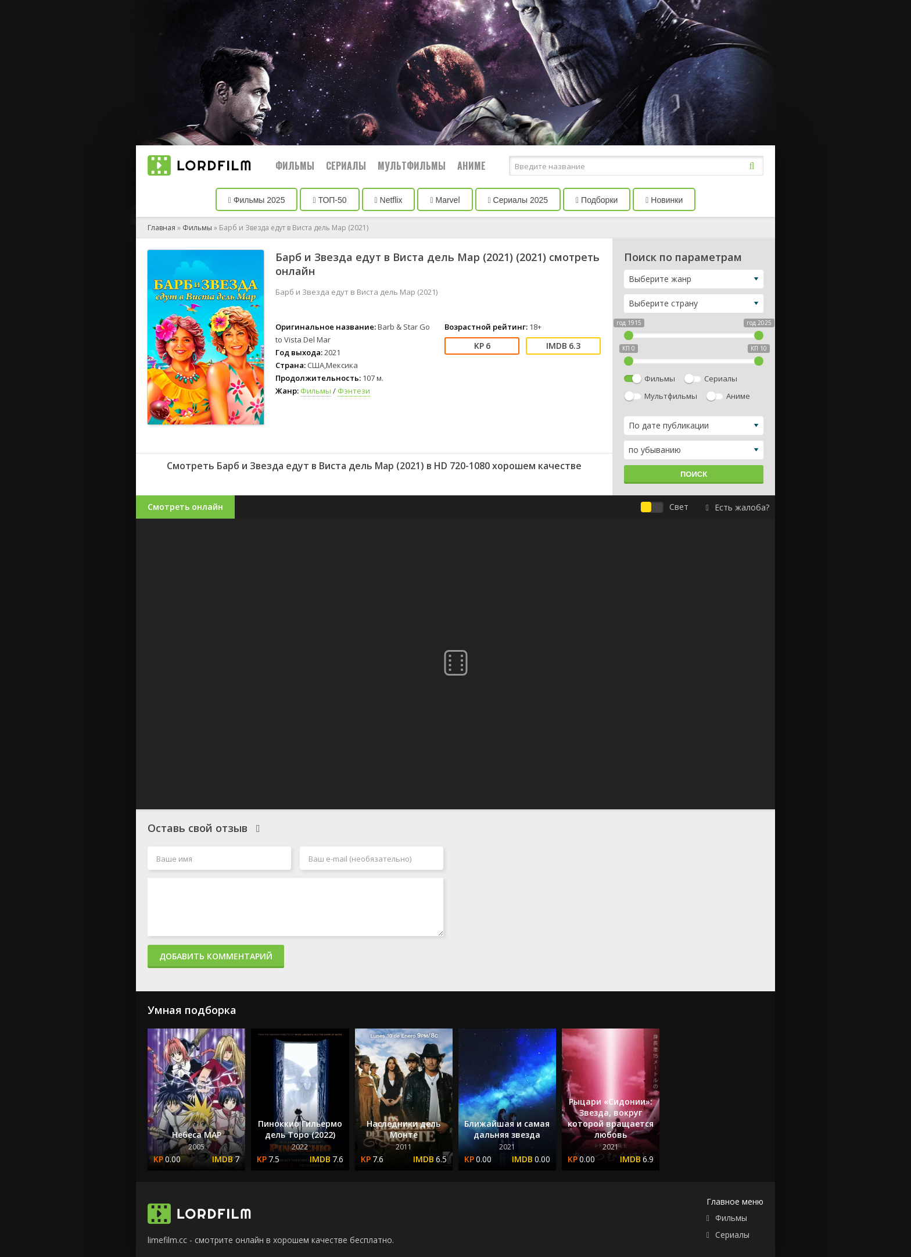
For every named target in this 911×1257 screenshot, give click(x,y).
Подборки (597, 200)
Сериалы (346, 166)
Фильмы (294, 166)
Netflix (389, 200)
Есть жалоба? (737, 507)
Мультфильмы (412, 166)
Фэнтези (354, 390)
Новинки (664, 200)
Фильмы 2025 (256, 200)
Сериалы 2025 (518, 200)
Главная (161, 228)
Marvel (445, 200)
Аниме (471, 166)
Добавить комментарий (215, 956)
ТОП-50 (329, 200)
